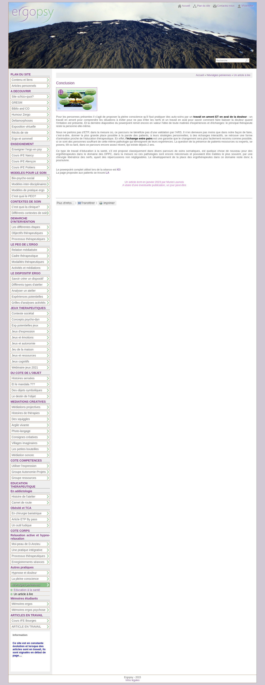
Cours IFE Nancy (23, 155)
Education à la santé (27, 590)
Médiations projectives (26, 407)
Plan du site (203, 5)
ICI (118, 169)
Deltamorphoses (22, 120)
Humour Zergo (21, 114)
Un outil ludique (22, 525)
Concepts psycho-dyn (26, 319)
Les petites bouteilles (25, 449)
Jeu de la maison (23, 349)
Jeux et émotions (23, 337)
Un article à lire (23, 594)
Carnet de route (22, 502)
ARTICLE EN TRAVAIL (26, 626)
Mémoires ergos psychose (28, 609)
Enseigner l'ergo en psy (27, 149)
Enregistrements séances (28, 562)
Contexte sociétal (23, 313)
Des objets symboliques (27, 390)
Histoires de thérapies (26, 413)
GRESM (17, 102)
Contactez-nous (226, 5)
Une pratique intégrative (27, 550)
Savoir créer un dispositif (27, 278)
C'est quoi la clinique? (26, 207)
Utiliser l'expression (24, 466)
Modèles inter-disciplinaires (29, 184)
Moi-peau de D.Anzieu (26, 544)
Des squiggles (21, 419)
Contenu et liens (22, 79)
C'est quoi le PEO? (24, 196)
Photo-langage (21, 431)
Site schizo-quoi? (23, 96)
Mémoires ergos (22, 603)
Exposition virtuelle (24, 126)
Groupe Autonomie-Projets (29, 472)
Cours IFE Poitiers (23, 167)
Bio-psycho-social (23, 178)
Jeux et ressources (24, 355)
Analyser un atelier (24, 290)
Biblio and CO (20, 108)
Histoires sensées (23, 378)
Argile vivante (20, 425)
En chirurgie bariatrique (27, 513)
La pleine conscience (25, 578)
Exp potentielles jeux (25, 325)
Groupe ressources (24, 478)
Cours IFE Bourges (24, 620)
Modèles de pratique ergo (28, 190)
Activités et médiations (26, 267)
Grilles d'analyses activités (29, 302)
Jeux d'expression (23, 331)
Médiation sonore (23, 455)
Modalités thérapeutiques (28, 261)
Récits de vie (20, 132)
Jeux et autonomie (23, 343)
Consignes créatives (25, 437)
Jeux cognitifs (20, 361)
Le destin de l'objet (24, 396)
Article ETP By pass (24, 519)
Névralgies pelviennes (26, 584)
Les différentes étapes (26, 227)
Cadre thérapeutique (25, 255)
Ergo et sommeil (22, 138)
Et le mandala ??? (23, 384)
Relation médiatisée (24, 249)
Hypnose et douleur (24, 572)
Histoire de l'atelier (23, 496)
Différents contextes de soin (29, 213)
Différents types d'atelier (27, 284)
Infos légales (132, 680)
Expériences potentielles (27, 296)
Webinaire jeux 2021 (25, 367)
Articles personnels (24, 85)
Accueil (186, 5)
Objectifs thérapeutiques (27, 233)
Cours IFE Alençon (24, 161)
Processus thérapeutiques (28, 239)
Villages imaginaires (24, 443)
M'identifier (248, 5)
